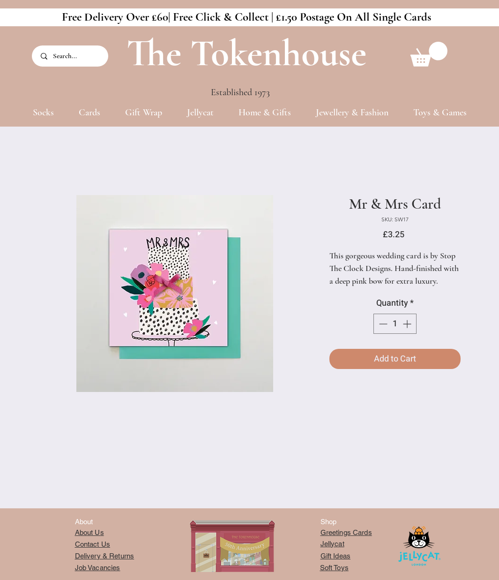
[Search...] (71, 56)
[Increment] (408, 323)
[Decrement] (382, 323)
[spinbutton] (395, 323)
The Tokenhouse (246, 53)
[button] (428, 54)
